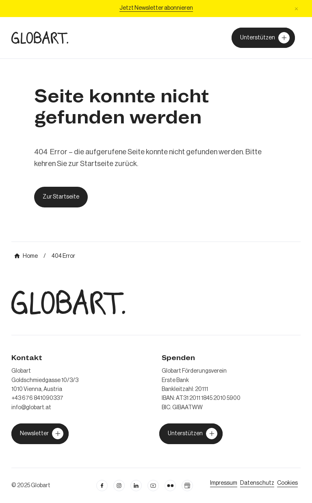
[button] (296, 8)
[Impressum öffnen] (223, 483)
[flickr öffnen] (170, 485)
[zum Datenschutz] (257, 483)
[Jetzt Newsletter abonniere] (156, 8)
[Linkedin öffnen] (136, 485)
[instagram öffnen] (119, 485)
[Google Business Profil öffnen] (187, 485)
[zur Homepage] (39, 37)
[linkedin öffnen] (153, 485)
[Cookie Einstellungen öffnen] (287, 483)
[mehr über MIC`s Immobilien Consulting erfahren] (26, 256)
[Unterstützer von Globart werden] (263, 38)
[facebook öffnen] (102, 485)
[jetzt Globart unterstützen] (40, 433)
